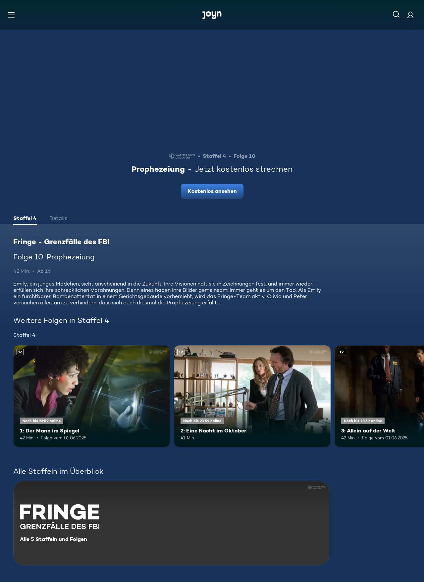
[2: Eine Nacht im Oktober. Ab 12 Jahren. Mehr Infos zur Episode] (252, 396)
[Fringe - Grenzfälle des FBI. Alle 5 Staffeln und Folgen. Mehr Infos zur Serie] (171, 523)
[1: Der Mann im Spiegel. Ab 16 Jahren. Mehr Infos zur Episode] (91, 396)
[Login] (410, 15)
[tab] (25, 219)
